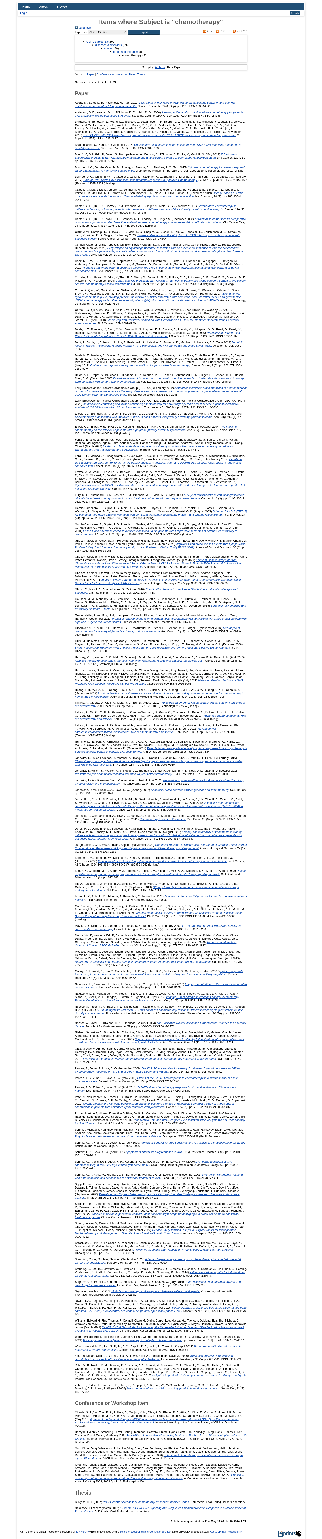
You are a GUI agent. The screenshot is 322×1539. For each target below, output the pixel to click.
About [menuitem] (43, 6)
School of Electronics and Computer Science (145, 1531)
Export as (81, 32)
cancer (108, 48)
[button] (144, 32)
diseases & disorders (108, 45)
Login (23, 13)
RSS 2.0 (239, 31)
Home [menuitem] (26, 6)
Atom (208, 31)
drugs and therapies (125, 51)
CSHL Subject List (97, 41)
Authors (160, 67)
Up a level (83, 28)
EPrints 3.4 (82, 1531)
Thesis (141, 74)
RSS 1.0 (222, 31)
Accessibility (235, 1531)
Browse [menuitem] (62, 6)
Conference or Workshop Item (116, 74)
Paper (90, 74)
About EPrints (218, 1531)
